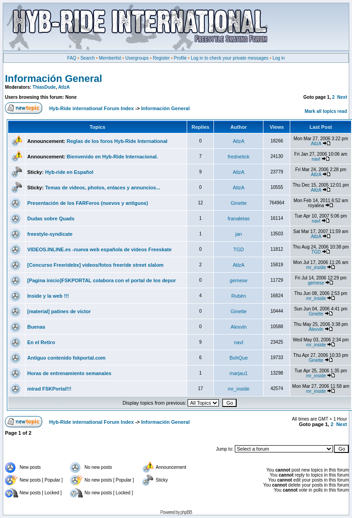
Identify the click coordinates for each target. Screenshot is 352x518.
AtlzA (64, 87)
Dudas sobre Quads (50, 218)
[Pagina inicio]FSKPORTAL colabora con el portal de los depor (101, 280)
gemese (239, 280)
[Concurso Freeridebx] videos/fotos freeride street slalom (95, 265)
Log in (279, 58)
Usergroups (137, 58)
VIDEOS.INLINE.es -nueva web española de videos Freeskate (99, 249)
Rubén (238, 296)
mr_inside (316, 267)
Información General (53, 78)
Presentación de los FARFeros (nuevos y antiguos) (87, 203)
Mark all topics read (326, 111)
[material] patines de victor (59, 311)
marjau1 (238, 373)
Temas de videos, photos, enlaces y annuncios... (102, 187)
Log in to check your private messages (229, 58)
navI (316, 159)
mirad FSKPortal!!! (49, 388)
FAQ (71, 58)
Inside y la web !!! (48, 296)
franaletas (238, 218)
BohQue (238, 358)
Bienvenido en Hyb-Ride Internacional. (112, 156)
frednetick (239, 156)
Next (342, 97)
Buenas (36, 327)
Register (161, 58)
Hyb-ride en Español (69, 172)
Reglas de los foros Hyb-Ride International (117, 141)
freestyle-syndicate (50, 234)
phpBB (186, 512)
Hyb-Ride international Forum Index (91, 108)
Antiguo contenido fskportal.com (66, 358)
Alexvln (239, 327)
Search (87, 58)
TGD (238, 249)
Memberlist (110, 58)
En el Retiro (41, 342)
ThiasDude (44, 87)
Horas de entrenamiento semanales (69, 373)
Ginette (239, 203)
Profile (180, 58)
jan (238, 234)
